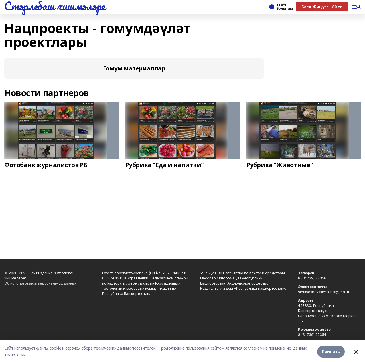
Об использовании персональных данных (40, 283)
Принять (331, 351)
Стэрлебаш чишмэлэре (54, 6)
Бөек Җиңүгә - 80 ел (321, 6)
